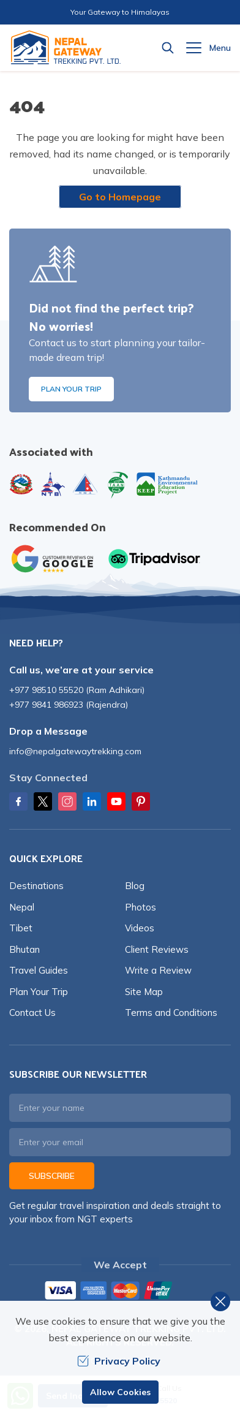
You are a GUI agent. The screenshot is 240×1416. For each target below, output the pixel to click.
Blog (134, 886)
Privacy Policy (118, 1361)
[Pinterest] (141, 801)
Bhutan (24, 949)
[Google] (55, 558)
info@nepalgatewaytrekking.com (75, 751)
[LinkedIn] (92, 801)
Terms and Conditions (171, 1012)
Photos (140, 907)
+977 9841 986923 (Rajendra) (68, 704)
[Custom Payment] (120, 1291)
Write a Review (158, 970)
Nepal (21, 907)
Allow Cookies (120, 1392)
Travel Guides (38, 970)
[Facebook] (18, 801)
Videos (139, 928)
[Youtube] (116, 801)
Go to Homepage (120, 197)
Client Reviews (157, 949)
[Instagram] (67, 801)
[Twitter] (43, 801)
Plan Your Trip (71, 388)
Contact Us (32, 1012)
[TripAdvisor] (154, 558)
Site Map (144, 992)
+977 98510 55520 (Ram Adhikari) (76, 689)
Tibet (20, 928)
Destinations (36, 886)
